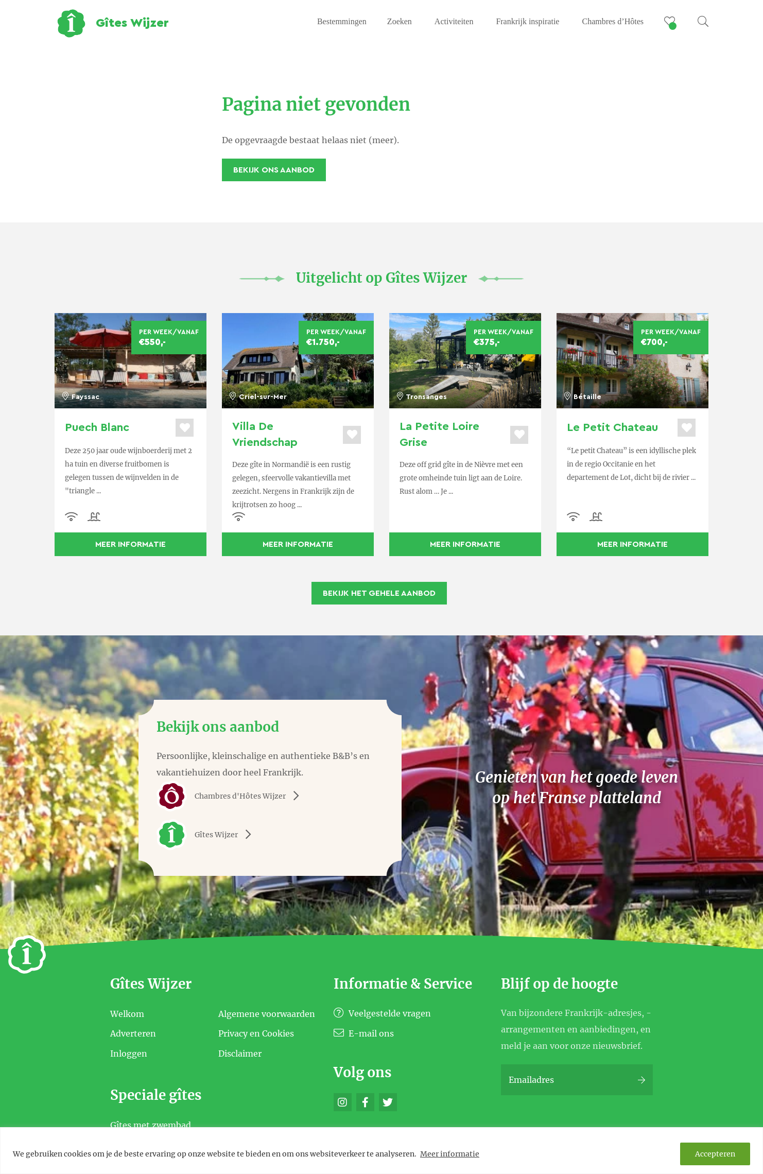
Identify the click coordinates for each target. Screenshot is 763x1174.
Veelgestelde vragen (382, 1013)
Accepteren (715, 1154)
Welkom (127, 1013)
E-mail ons (364, 1033)
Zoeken (399, 21)
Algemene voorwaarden (266, 1013)
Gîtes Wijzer (207, 834)
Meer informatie (449, 1154)
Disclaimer (240, 1053)
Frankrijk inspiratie (527, 21)
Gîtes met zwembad (150, 1124)
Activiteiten (454, 21)
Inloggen (128, 1053)
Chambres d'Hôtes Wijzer (231, 796)
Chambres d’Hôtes (613, 21)
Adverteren (133, 1033)
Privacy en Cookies (256, 1033)
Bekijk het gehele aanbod (379, 593)
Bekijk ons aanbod (274, 170)
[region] (381, 1150)
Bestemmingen (342, 21)
